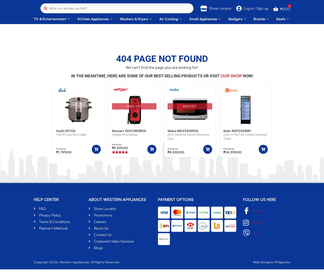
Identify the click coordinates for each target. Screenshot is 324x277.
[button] (96, 156)
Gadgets (237, 26)
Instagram (255, 230)
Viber (252, 240)
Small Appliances (205, 26)
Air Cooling (170, 26)
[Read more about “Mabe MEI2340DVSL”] (207, 156)
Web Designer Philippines (271, 270)
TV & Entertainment (52, 26)
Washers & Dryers (136, 26)
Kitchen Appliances (95, 26)
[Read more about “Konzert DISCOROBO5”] (151, 156)
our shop (231, 83)
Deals (282, 26)
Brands (261, 26)
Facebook (256, 219)
